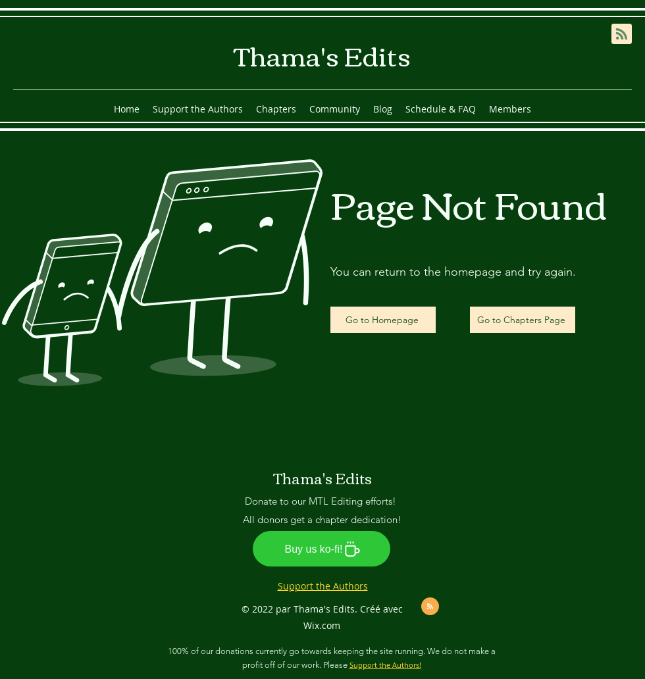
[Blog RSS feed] (621, 34)
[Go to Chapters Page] (522, 320)
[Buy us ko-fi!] (321, 548)
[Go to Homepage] (383, 320)
